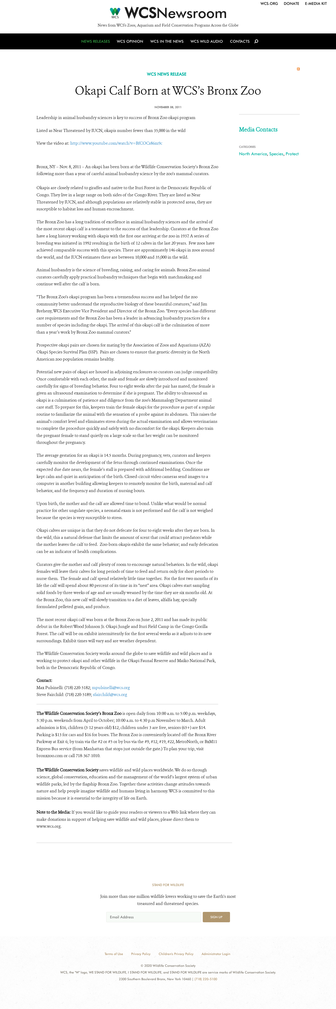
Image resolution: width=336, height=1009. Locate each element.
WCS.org (269, 3)
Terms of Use (114, 954)
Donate (291, 3)
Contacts (239, 42)
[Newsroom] (168, 14)
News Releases (96, 42)
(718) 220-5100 (205, 979)
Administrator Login (216, 954)
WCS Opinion (131, 42)
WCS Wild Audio (207, 42)
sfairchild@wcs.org (110, 694)
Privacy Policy (141, 954)
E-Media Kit (316, 3)
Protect (292, 153)
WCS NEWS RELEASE (166, 74)
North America (253, 153)
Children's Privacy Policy (176, 954)
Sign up (216, 917)
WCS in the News (167, 42)
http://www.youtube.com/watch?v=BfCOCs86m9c (116, 143)
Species (276, 153)
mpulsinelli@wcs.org (111, 687)
